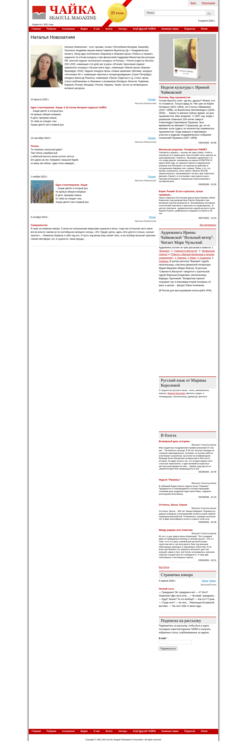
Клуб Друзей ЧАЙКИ (144, 29)
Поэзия (152, 99)
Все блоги (164, 567)
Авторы (122, 29)
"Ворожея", (165, 251)
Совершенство (39, 225)
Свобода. (164, 261)
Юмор (212, 581)
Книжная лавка (170, 29)
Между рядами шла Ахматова (176, 530)
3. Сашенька (204, 258)
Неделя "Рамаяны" (169, 479)
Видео (84, 29)
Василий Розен (208, 585)
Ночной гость (166, 589)
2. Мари (192, 258)
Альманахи (68, 29)
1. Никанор (180, 258)
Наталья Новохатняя (145, 103)
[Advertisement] (187, 350)
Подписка (189, 29)
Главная (36, 29)
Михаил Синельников (204, 445)
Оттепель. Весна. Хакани (173, 504)
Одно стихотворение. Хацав (72, 185)
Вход (193, 3)
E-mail (163, 638)
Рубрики (51, 29)
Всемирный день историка (174, 441)
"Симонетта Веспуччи (185, 251)
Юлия (204, 29)
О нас (97, 29)
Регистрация (208, 3)
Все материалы (208, 225)
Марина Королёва (176, 393)
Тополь (35, 146)
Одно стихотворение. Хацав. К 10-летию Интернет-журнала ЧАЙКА (69, 107)
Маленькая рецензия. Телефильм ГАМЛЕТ (183, 149)
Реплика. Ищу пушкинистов (174, 97)
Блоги (109, 29)
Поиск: (150, 12)
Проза (152, 217)
